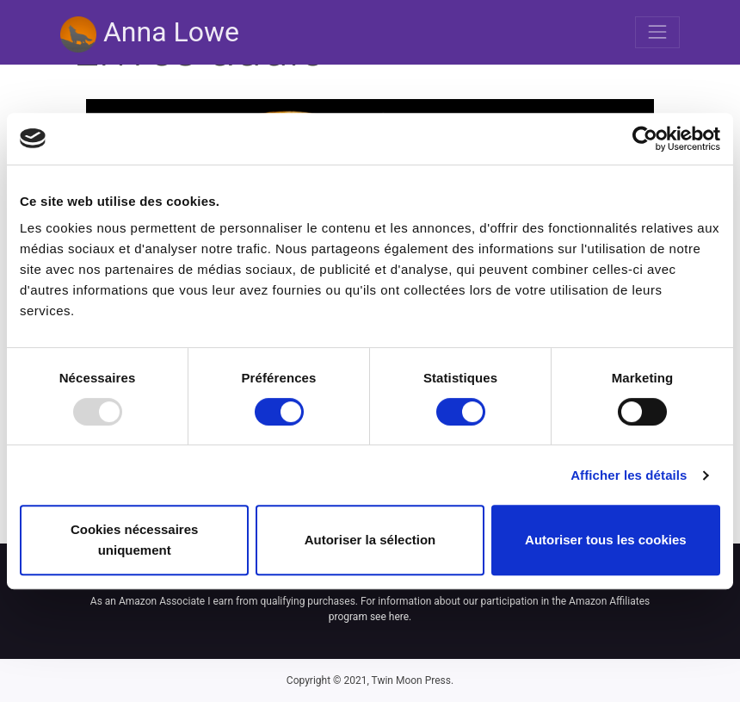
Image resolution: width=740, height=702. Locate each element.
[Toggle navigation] (657, 31)
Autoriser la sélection (370, 539)
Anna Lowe (149, 34)
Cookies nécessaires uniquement (134, 539)
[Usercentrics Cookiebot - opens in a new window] (645, 139)
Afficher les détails (628, 475)
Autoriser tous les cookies (606, 539)
